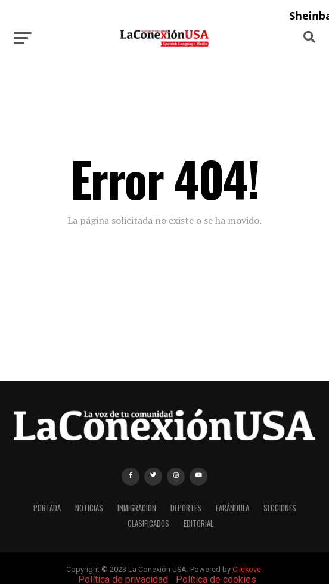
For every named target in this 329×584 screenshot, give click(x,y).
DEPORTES (185, 508)
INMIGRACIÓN (136, 508)
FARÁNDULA (232, 508)
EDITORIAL (198, 523)
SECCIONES (279, 508)
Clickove (246, 569)
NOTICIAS (89, 508)
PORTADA (47, 508)
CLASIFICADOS (148, 523)
